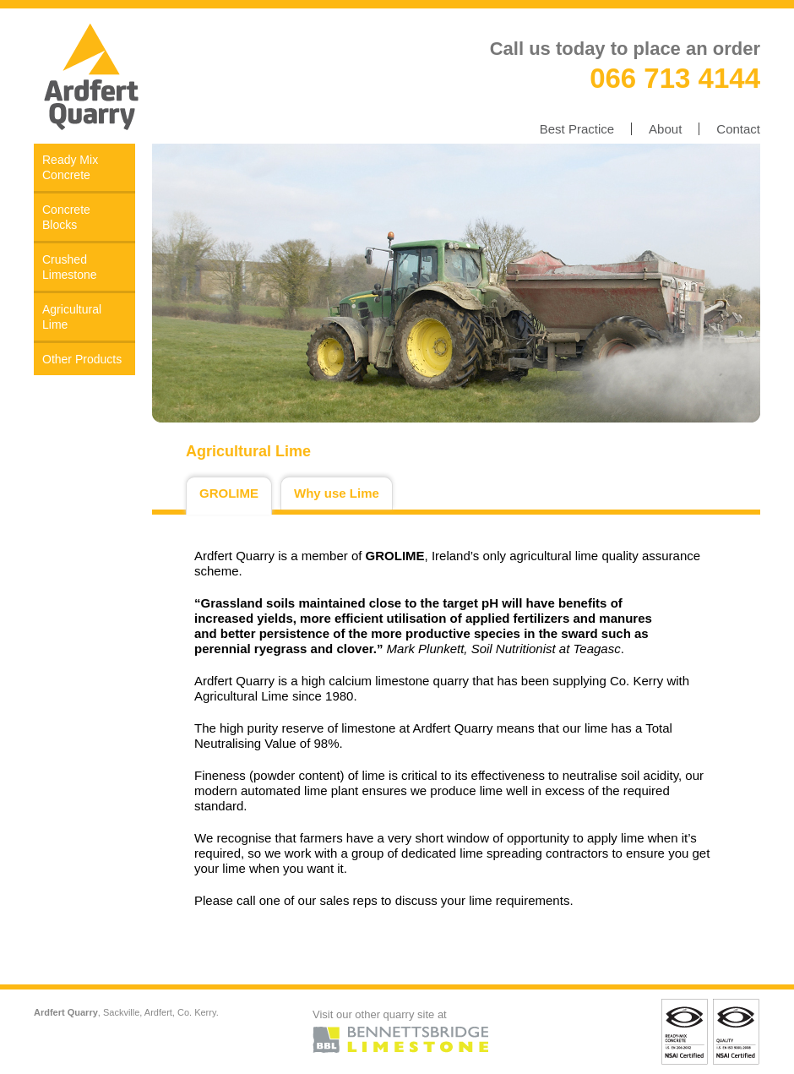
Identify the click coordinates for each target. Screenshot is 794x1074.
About (665, 129)
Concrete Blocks (66, 217)
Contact (738, 129)
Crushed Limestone (69, 267)
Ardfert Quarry (93, 76)
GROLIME (228, 493)
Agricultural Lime (71, 317)
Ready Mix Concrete (70, 167)
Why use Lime (336, 493)
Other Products (82, 359)
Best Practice (577, 129)
